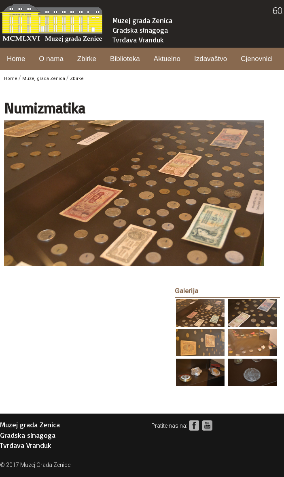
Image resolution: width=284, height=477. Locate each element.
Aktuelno (167, 59)
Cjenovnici (256, 59)
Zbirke (86, 59)
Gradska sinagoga (140, 29)
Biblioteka (125, 59)
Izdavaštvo (210, 59)
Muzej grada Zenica (142, 20)
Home (16, 59)
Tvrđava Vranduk (138, 39)
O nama (51, 59)
